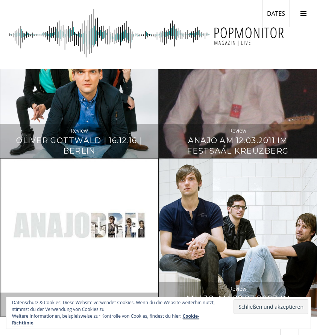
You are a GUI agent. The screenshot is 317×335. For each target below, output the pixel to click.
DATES (278, 13)
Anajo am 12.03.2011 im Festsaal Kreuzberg (237, 145)
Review (79, 130)
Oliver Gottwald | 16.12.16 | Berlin (79, 145)
